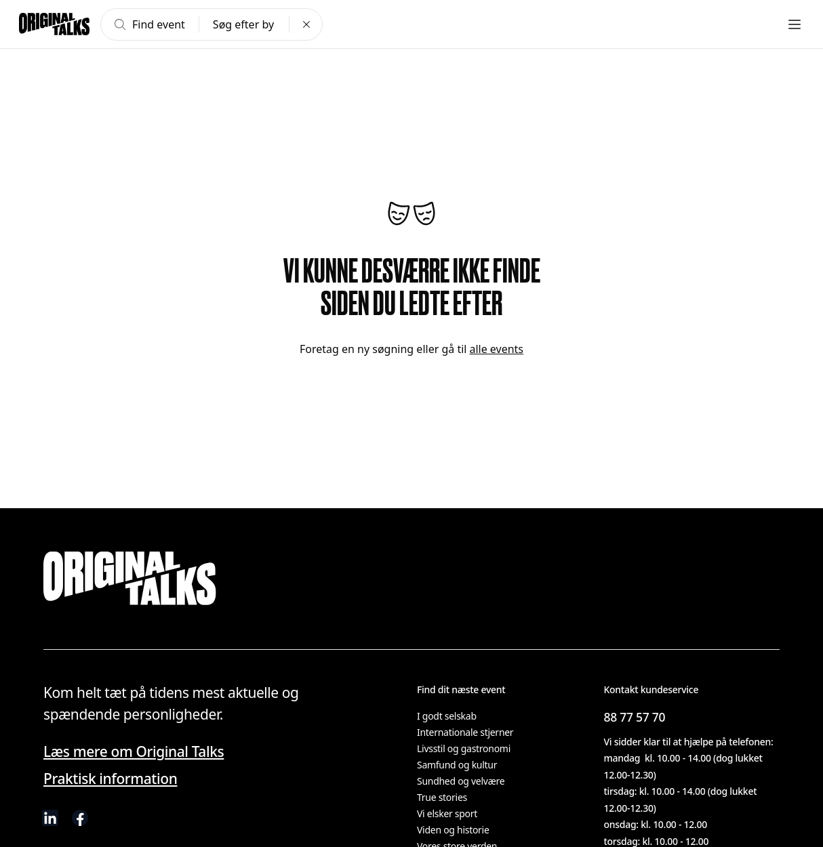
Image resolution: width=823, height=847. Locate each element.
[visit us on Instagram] (110, 818)
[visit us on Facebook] (80, 818)
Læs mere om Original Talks (127, 752)
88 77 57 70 (634, 716)
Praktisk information (105, 779)
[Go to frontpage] (54, 24)
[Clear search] (306, 24)
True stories (442, 797)
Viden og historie (452, 830)
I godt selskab (446, 716)
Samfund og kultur (455, 765)
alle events (491, 349)
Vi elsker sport (447, 814)
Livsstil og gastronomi (461, 748)
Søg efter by (242, 24)
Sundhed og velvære (461, 781)
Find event (148, 24)
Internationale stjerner (465, 732)
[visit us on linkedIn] (50, 818)
